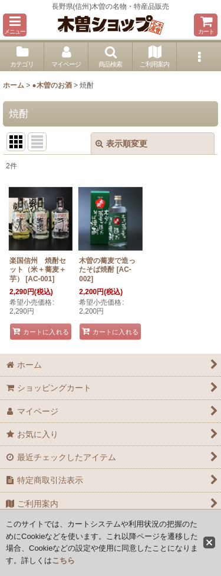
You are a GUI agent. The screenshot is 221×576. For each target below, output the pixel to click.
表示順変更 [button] (121, 143)
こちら (63, 560)
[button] (15, 25)
